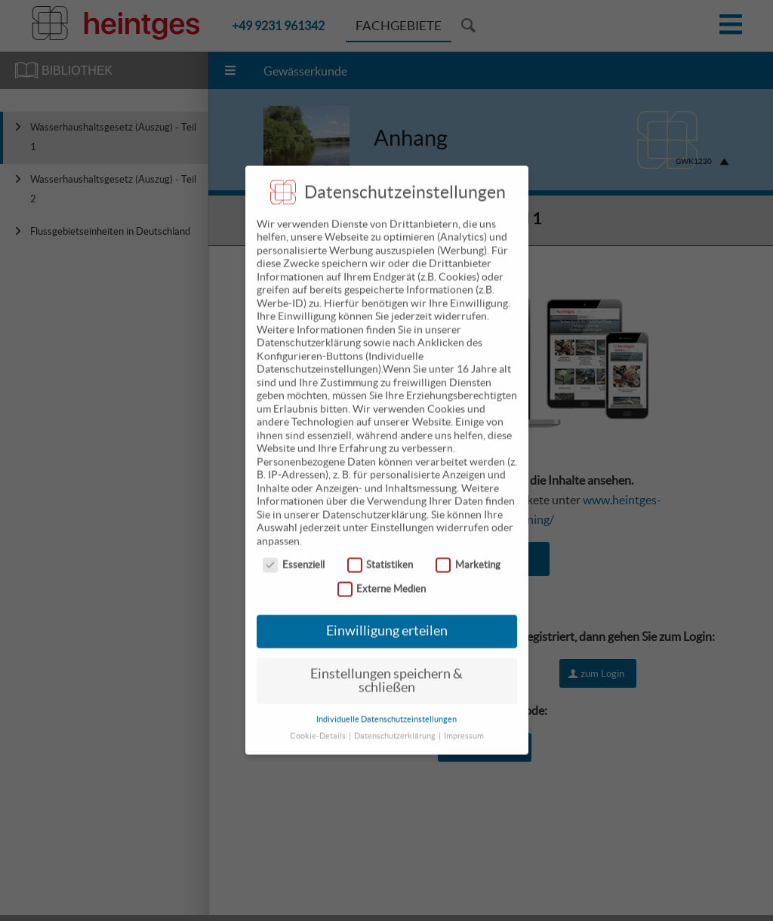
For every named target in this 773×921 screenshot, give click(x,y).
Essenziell (294, 551)
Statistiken (380, 551)
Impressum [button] (464, 721)
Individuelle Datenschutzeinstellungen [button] (386, 705)
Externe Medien (382, 575)
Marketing (468, 551)
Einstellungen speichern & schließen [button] (386, 666)
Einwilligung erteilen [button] (387, 616)
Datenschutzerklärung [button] (395, 721)
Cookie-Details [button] (318, 721)
